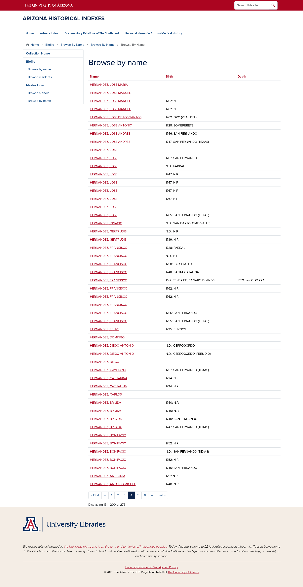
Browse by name (39, 69)
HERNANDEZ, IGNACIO (106, 223)
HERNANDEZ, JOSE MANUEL (110, 93)
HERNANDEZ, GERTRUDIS (108, 231)
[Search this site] (251, 5)
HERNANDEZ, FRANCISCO (108, 248)
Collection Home (38, 53)
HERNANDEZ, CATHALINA (108, 386)
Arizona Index (49, 33)
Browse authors (38, 93)
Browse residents (40, 77)
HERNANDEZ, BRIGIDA (106, 419)
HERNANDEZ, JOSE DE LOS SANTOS (115, 117)
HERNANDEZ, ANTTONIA (107, 476)
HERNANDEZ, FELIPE (104, 329)
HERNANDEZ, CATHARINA (108, 378)
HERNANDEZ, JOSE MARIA (109, 85)
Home (30, 33)
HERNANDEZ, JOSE (103, 150)
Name (96, 77)
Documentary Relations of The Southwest (91, 33)
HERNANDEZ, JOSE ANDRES (110, 134)
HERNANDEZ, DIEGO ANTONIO (112, 346)
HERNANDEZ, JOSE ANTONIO (111, 125)
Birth (169, 77)
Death (242, 77)
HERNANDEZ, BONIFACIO (108, 435)
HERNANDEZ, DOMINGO (107, 337)
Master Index (35, 85)
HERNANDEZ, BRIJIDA (105, 403)
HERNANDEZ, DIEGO (104, 362)
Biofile (49, 45)
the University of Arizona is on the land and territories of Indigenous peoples (115, 547)
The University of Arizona (183, 572)
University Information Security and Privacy (151, 567)
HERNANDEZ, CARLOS (106, 395)
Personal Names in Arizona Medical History (154, 33)
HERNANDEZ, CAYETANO (108, 370)
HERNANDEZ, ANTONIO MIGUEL (113, 484)
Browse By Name (72, 45)
